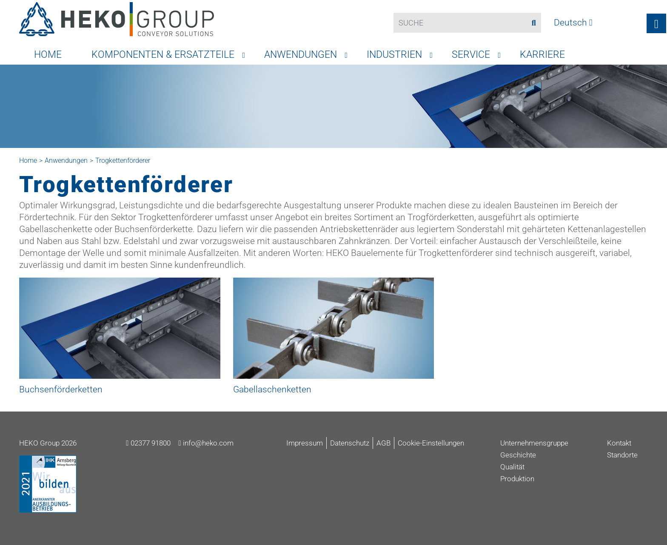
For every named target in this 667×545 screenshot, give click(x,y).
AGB (383, 443)
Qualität (512, 467)
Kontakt (619, 443)
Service (471, 54)
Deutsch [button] (573, 22)
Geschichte (518, 455)
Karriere (542, 54)
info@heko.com (206, 443)
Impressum (304, 443)
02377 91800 (148, 443)
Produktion (517, 478)
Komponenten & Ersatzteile (162, 54)
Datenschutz (349, 443)
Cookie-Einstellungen (431, 443)
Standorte (622, 455)
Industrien (394, 54)
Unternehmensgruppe (534, 443)
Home (48, 54)
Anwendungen (300, 54)
